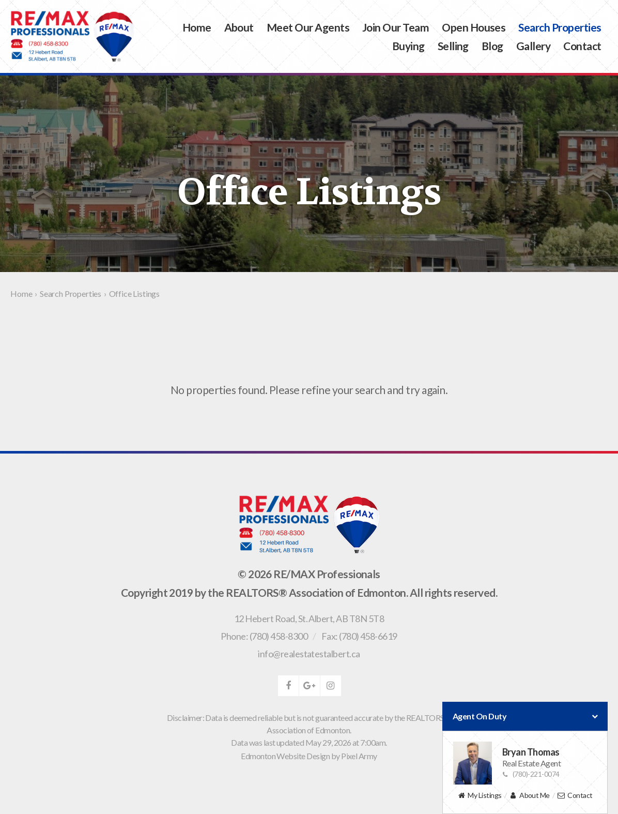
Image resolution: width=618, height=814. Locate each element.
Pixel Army (359, 756)
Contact (582, 45)
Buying (408, 45)
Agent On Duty (525, 716)
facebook (288, 685)
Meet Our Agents (308, 27)
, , (309, 618)
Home (196, 27)
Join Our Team (395, 27)
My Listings (479, 795)
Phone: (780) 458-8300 (264, 636)
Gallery (533, 45)
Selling (453, 45)
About (239, 27)
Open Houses (473, 27)
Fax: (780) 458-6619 (359, 636)
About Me (529, 795)
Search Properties (559, 27)
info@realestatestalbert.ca (309, 653)
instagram (330, 685)
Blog (492, 45)
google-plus (309, 685)
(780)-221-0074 (531, 774)
